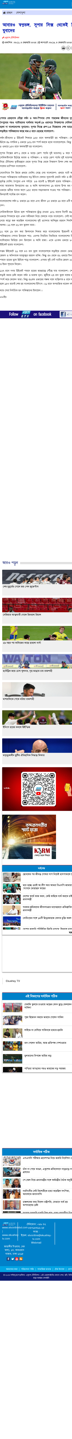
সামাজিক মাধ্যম (44, 1269)
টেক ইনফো (60, 1269)
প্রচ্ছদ (7, 12)
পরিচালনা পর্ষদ (27, 1269)
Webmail (36, 1242)
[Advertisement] (35, 446)
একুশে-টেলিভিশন (32, 1275)
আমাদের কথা (12, 1269)
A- (68, 48)
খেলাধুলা (20, 12)
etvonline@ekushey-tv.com (39, 1237)
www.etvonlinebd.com (15, 1227)
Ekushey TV (13, 981)
